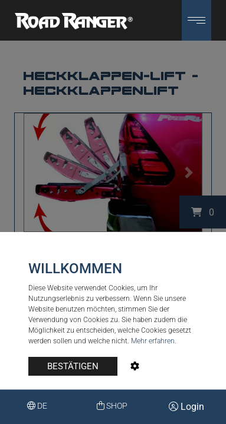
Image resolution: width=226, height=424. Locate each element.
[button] (196, 20)
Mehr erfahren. (153, 341)
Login (186, 406)
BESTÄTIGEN (73, 366)
